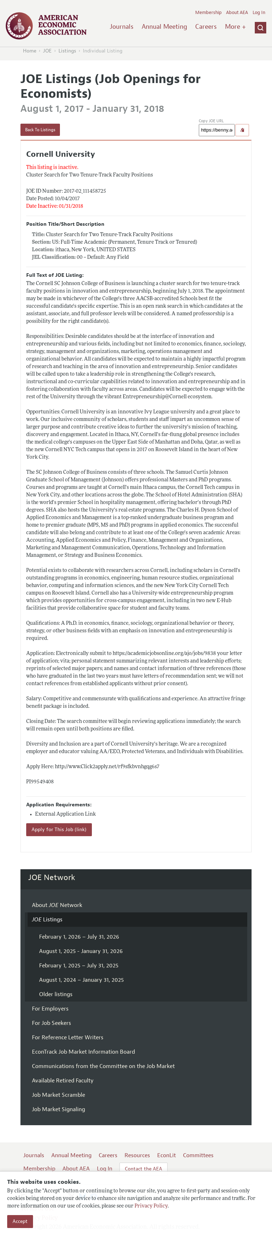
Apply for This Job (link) (59, 829)
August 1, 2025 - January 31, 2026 (81, 951)
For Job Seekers (51, 1023)
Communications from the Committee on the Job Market (103, 1066)
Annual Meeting (164, 27)
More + (235, 27)
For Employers (50, 1008)
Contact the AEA (143, 1169)
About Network (57, 905)
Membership (208, 12)
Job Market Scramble (58, 1095)
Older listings (55, 994)
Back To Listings (40, 130)
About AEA (237, 12)
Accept (20, 1221)
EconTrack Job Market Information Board (83, 1051)
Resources (137, 1155)
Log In (259, 12)
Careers (206, 27)
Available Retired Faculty (63, 1080)
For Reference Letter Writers (67, 1037)
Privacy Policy (151, 1206)
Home (29, 51)
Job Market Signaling (58, 1109)
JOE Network (51, 877)
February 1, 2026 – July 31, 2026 (79, 936)
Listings (67, 51)
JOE (47, 51)
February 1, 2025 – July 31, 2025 (78, 965)
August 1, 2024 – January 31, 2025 (81, 980)
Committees (198, 1155)
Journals (121, 27)
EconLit (166, 1155)
